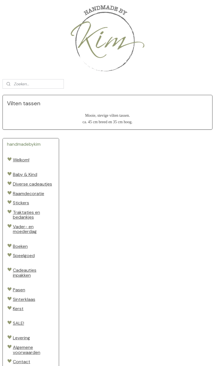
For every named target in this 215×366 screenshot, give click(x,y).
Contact (21, 318)
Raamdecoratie (28, 150)
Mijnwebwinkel (169, 356)
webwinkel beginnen (123, 356)
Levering (21, 295)
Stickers (21, 160)
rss (104, 356)
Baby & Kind (25, 131)
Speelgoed (24, 212)
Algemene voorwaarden (26, 306)
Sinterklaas (24, 256)
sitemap (93, 356)
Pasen (19, 247)
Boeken (20, 203)
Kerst (18, 265)
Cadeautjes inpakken (24, 229)
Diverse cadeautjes (32, 141)
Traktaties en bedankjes (26, 171)
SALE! (18, 280)
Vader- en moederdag (25, 185)
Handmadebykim (21, 337)
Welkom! (21, 117)
